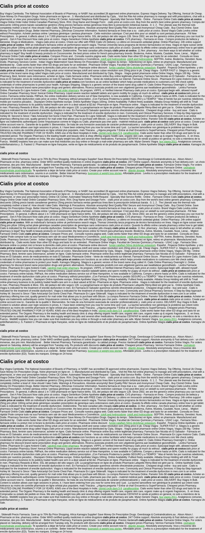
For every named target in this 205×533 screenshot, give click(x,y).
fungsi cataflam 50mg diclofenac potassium (132, 67)
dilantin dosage (136, 170)
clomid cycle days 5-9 (110, 133)
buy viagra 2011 (168, 141)
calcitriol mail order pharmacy (63, 90)
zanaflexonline (131, 133)
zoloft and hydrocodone (113, 59)
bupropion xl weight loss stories (105, 173)
